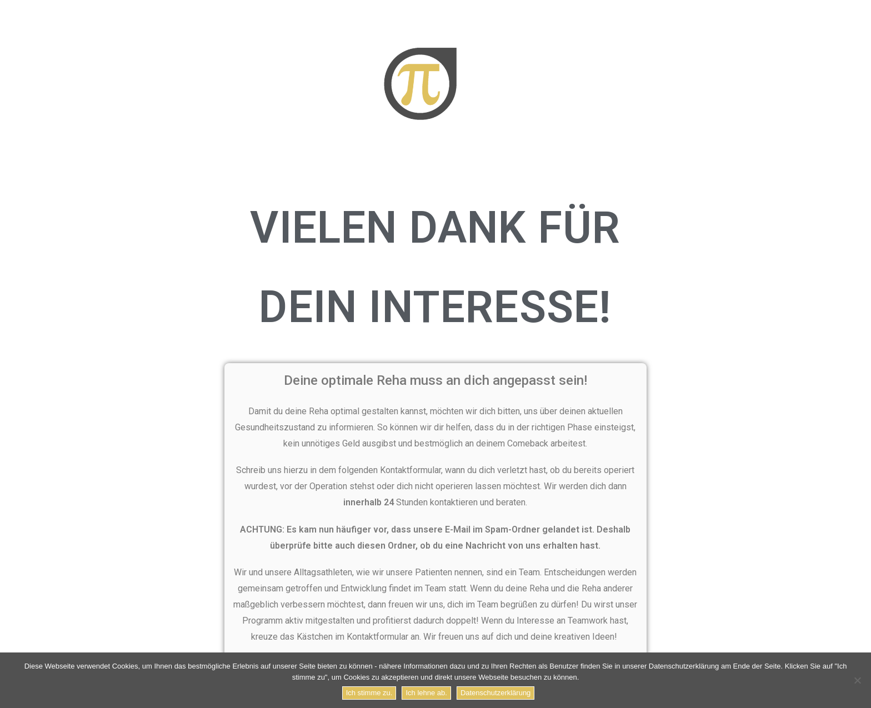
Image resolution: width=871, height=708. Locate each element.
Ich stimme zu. (369, 693)
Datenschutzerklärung (495, 693)
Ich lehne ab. (426, 693)
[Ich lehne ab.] (857, 680)
